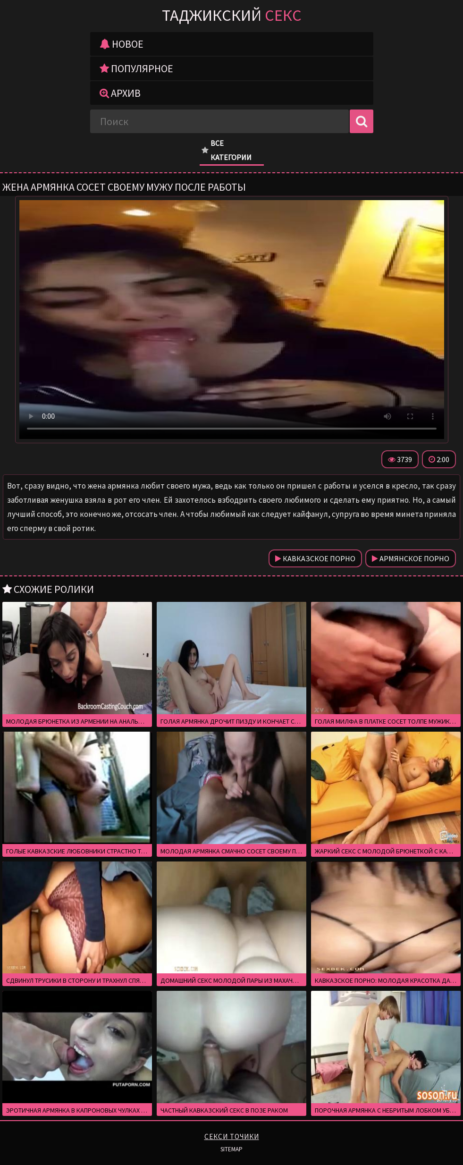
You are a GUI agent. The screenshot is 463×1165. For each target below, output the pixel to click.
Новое (121, 44)
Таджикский (232, 15)
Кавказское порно (315, 558)
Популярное (136, 68)
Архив (120, 93)
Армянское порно (410, 558)
